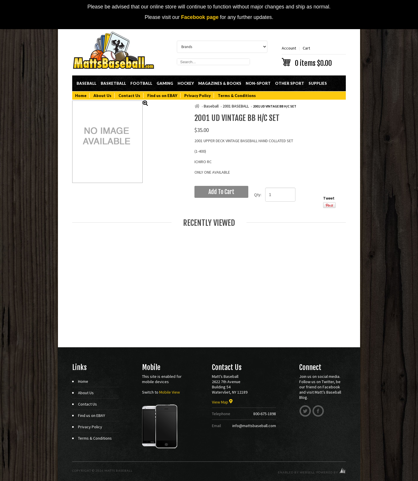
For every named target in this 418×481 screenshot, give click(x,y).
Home (80, 95)
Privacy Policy (197, 95)
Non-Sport (258, 83)
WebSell (307, 472)
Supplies (318, 83)
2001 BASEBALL (236, 106)
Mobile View (169, 392)
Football (141, 83)
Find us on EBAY (162, 95)
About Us (102, 95)
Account (289, 48)
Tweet (328, 198)
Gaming (165, 83)
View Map (222, 402)
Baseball (86, 83)
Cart (314, 55)
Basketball (113, 83)
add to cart (221, 191)
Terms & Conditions (237, 95)
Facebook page (200, 17)
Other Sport (289, 83)
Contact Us (129, 95)
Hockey (186, 83)
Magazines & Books (219, 83)
